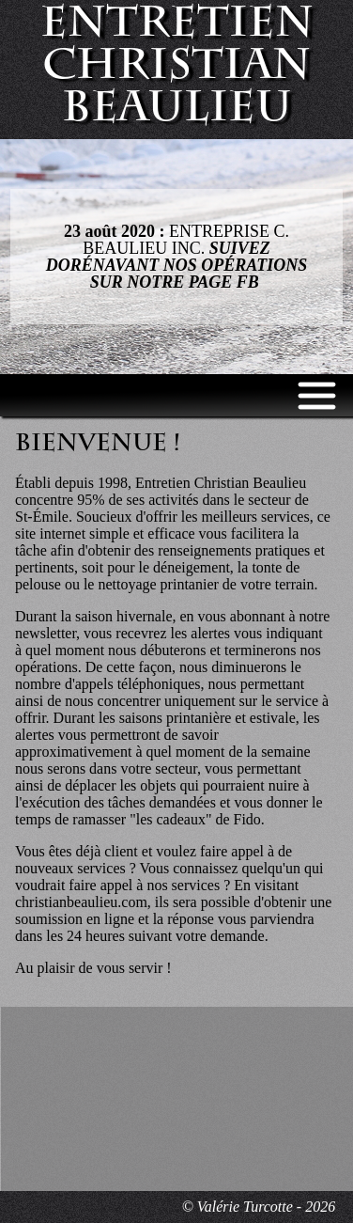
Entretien (176, 69)
